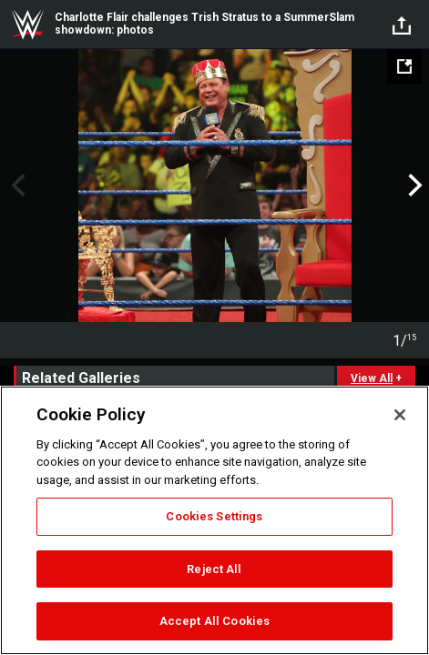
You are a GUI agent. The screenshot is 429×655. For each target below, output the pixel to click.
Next (413, 185)
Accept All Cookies (214, 621)
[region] (214, 520)
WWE (27, 24)
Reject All (214, 569)
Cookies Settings (214, 516)
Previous (16, 185)
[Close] (400, 415)
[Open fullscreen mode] (404, 66)
